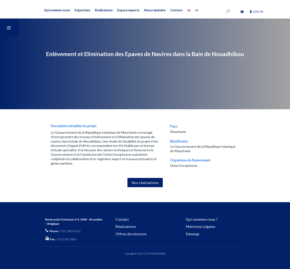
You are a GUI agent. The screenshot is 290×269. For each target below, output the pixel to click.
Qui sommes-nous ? (202, 219)
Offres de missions (131, 234)
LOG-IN (258, 11)
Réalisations (104, 10)
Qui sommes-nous (57, 10)
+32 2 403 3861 (67, 239)
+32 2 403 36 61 (70, 231)
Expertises (82, 10)
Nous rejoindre (155, 10)
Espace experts (128, 10)
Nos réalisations (145, 182)
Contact (176, 10)
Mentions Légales (200, 226)
